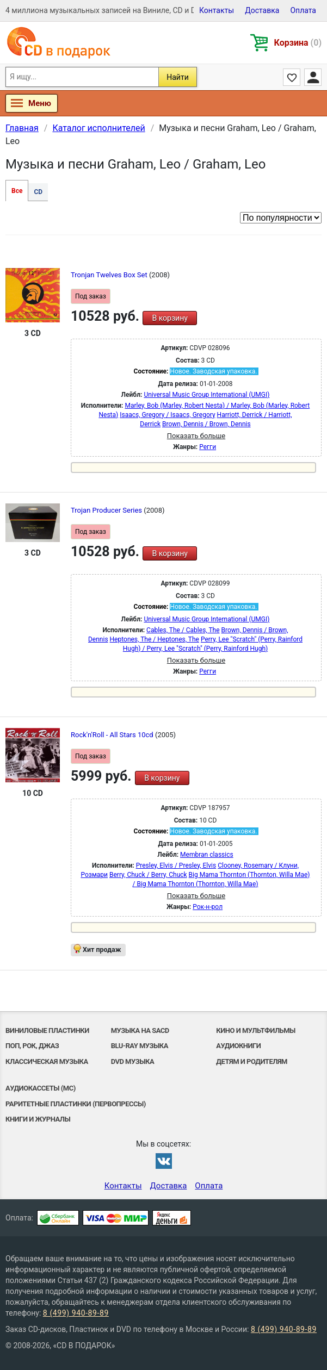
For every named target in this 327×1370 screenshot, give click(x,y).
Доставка (262, 10)
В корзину (169, 318)
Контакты (216, 10)
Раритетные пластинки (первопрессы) (75, 1104)
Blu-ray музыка (139, 1046)
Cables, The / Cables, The (182, 630)
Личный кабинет (313, 77)
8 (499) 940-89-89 (76, 1313)
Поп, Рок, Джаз (32, 1046)
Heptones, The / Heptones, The (154, 639)
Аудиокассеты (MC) (40, 1088)
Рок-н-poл (208, 907)
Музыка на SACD (140, 1030)
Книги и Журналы (37, 1119)
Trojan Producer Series (107, 510)
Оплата (303, 10)
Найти (177, 77)
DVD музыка (133, 1061)
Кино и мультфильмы (255, 1030)
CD (38, 192)
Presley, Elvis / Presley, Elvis (176, 865)
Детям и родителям (251, 1061)
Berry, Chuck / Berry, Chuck (148, 875)
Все (16, 191)
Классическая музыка (46, 1061)
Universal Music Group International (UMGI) (206, 394)
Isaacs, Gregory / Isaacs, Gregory (167, 415)
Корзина (298, 43)
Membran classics (206, 854)
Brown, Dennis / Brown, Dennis (206, 424)
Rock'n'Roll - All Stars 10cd (113, 735)
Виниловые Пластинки (47, 1030)
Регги (207, 447)
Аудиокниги (238, 1046)
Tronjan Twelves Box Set (110, 275)
